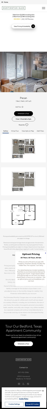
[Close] (43, 390)
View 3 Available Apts (23, 89)
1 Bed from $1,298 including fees (23, 15)
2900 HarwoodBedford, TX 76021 (23, 347)
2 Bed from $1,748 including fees (24, 16)
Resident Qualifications (27, 225)
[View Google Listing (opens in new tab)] (23, 19)
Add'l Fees (19, 77)
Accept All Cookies (32, 404)
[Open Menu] (43, 8)
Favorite (23, 95)
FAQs (14, 225)
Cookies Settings (14, 404)
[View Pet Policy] (23, 358)
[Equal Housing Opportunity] (19, 354)
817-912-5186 (23, 342)
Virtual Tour (15, 101)
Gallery (5, 101)
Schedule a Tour (23, 84)
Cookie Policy (23, 399)
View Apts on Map (28, 101)
